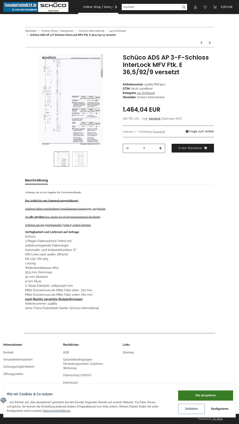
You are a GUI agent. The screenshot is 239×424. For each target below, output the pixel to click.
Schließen (188, 408)
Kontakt (8, 352)
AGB (66, 352)
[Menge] (144, 148)
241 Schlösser (146, 93)
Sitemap (128, 352)
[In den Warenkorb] (193, 148)
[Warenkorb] (223, 7)
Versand (155, 119)
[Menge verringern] (127, 148)
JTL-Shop (217, 418)
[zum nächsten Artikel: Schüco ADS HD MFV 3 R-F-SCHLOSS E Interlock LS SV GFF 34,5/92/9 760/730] (210, 42)
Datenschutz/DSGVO (77, 375)
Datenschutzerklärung (59, 410)
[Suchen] (151, 7)
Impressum (70, 382)
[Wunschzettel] (205, 7)
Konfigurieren (217, 408)
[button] (195, 7)
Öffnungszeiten (13, 374)
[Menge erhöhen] (160, 148)
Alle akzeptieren (202, 395)
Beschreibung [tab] (36, 180)
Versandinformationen (18, 359)
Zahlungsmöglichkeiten (18, 366)
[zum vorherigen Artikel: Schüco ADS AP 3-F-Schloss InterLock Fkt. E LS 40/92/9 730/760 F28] (201, 42)
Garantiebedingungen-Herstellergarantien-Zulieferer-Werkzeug (83, 364)
